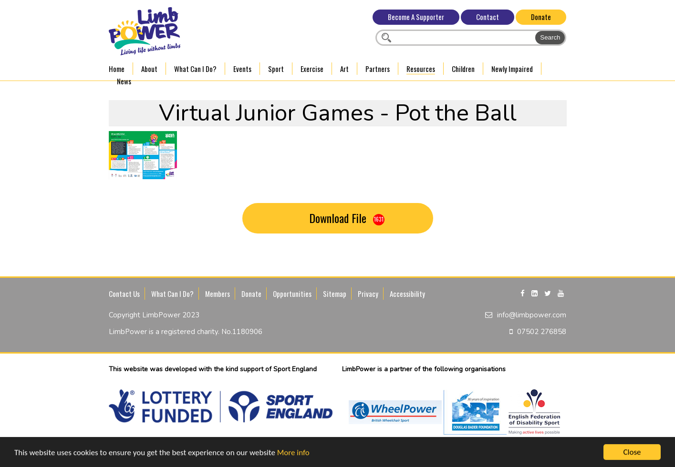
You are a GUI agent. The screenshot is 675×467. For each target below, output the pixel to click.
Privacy (368, 293)
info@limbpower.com (531, 315)
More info (293, 453)
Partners (377, 68)
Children (463, 68)
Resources (420, 68)
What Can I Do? (195, 68)
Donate (541, 16)
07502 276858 (541, 331)
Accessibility (407, 293)
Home (117, 68)
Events (242, 68)
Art (344, 68)
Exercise (312, 68)
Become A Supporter (416, 16)
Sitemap (334, 293)
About (149, 68)
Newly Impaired (512, 68)
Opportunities (292, 293)
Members (217, 293)
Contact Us (124, 293)
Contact (487, 16)
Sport (276, 68)
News (124, 81)
